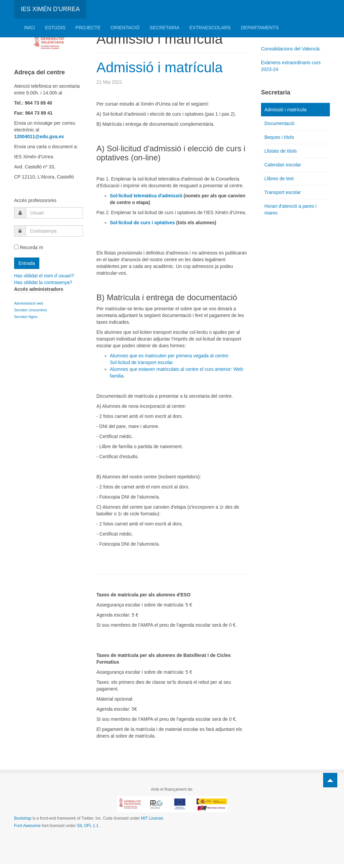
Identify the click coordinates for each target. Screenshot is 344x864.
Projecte (88, 27)
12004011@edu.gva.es (39, 136)
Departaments (260, 27)
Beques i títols (279, 137)
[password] (54, 231)
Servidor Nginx (26, 317)
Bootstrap (22, 818)
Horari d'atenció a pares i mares (290, 209)
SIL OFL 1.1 (87, 825)
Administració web (28, 303)
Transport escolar (282, 192)
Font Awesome (27, 825)
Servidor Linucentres (30, 310)
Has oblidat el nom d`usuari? (44, 275)
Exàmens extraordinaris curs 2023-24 (290, 66)
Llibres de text (279, 178)
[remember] (16, 247)
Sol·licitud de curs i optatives (142, 222)
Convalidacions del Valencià (290, 48)
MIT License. (152, 818)
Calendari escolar (282, 164)
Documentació (279, 123)
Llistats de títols (280, 151)
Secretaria (164, 27)
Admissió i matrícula (159, 67)
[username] (54, 213)
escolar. (165, 362)
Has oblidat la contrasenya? (43, 282)
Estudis (55, 27)
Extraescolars (210, 27)
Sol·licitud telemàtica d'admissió (146, 195)
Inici (29, 27)
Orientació (125, 27)
